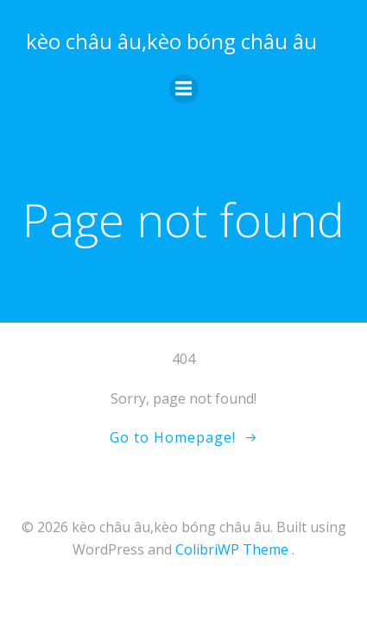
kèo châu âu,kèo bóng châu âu (171, 41)
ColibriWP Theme (231, 549)
